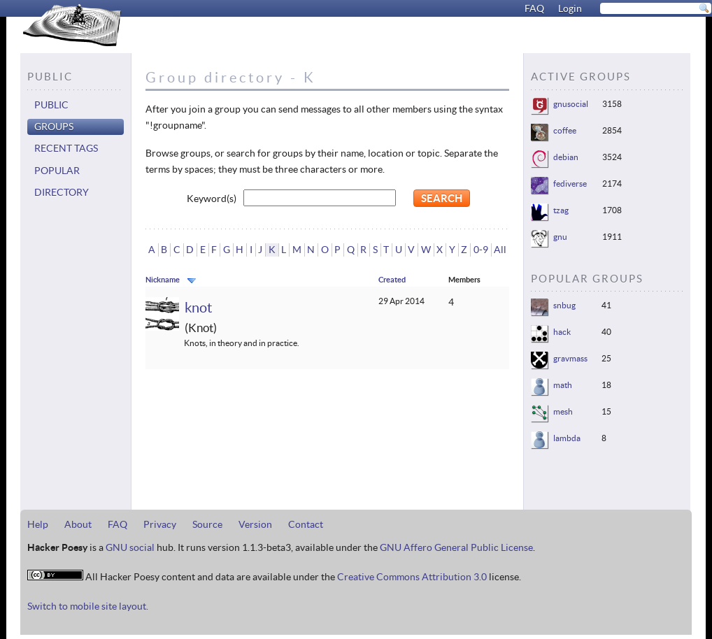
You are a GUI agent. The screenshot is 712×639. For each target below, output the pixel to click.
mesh (563, 411)
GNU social (130, 547)
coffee (564, 130)
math (562, 384)
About (78, 524)
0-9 (481, 249)
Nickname (162, 279)
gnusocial (570, 103)
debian (565, 156)
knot (198, 307)
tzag (561, 210)
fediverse (570, 183)
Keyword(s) (211, 198)
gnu (560, 236)
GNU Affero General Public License (456, 547)
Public (51, 104)
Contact (305, 524)
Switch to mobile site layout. (87, 606)
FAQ (534, 8)
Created (392, 279)
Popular (57, 170)
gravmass (570, 358)
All (500, 249)
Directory (61, 192)
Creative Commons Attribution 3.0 (412, 576)
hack (562, 331)
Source (207, 524)
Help (37, 524)
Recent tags (66, 148)
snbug (564, 305)
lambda (567, 438)
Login (570, 8)
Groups (53, 126)
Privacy (159, 524)
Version (255, 524)
